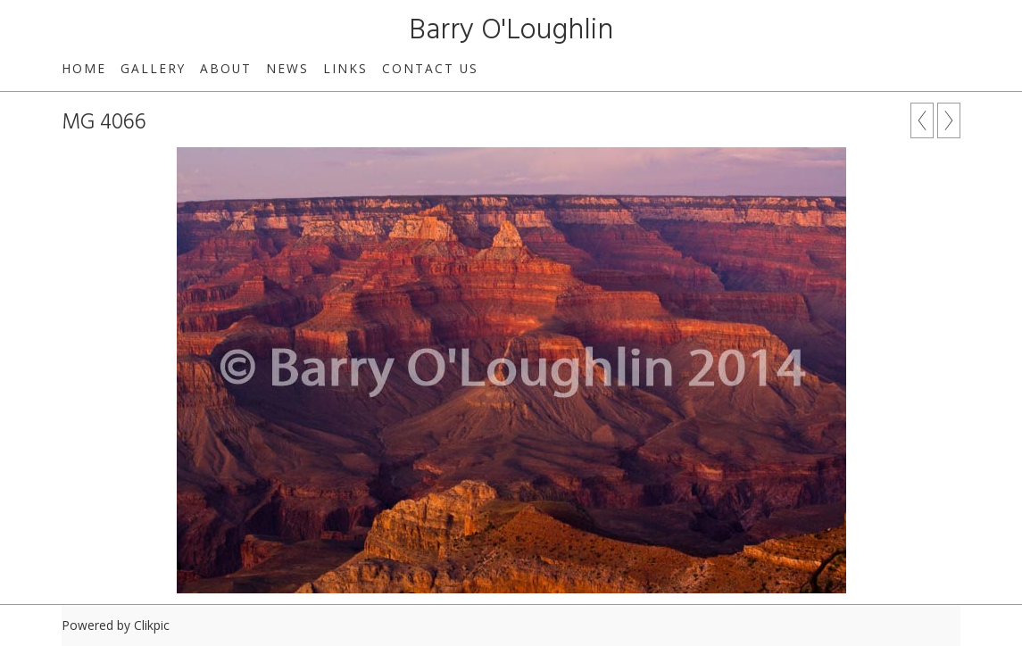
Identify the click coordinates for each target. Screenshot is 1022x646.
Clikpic (152, 625)
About (226, 68)
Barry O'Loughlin (511, 30)
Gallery (153, 68)
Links (345, 68)
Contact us (430, 68)
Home (84, 68)
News (287, 68)
